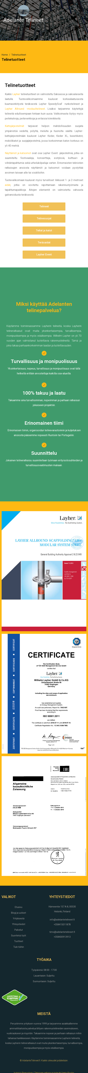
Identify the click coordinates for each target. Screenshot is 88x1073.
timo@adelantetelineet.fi (62, 932)
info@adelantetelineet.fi (62, 919)
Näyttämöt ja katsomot (18, 153)
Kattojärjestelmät (14, 126)
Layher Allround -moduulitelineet (25, 108)
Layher (16, 94)
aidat (7, 185)
